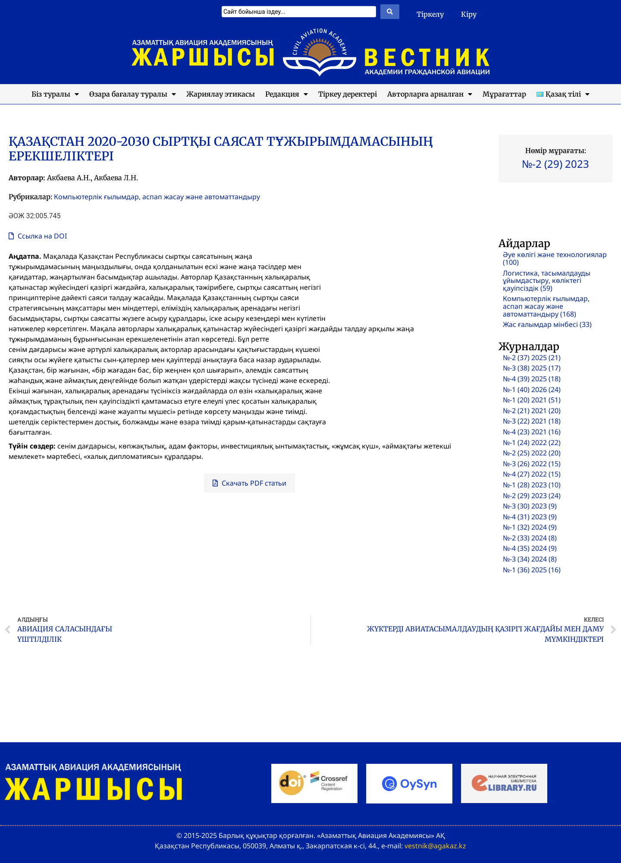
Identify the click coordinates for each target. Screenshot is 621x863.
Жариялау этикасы (220, 94)
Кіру (469, 14)
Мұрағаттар (504, 94)
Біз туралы (55, 94)
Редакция (286, 94)
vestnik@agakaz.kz (435, 845)
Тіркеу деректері (347, 94)
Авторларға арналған (429, 94)
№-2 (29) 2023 (555, 164)
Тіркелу (430, 14)
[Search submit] (389, 11)
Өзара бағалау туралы (132, 94)
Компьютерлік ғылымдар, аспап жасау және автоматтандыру (157, 196)
